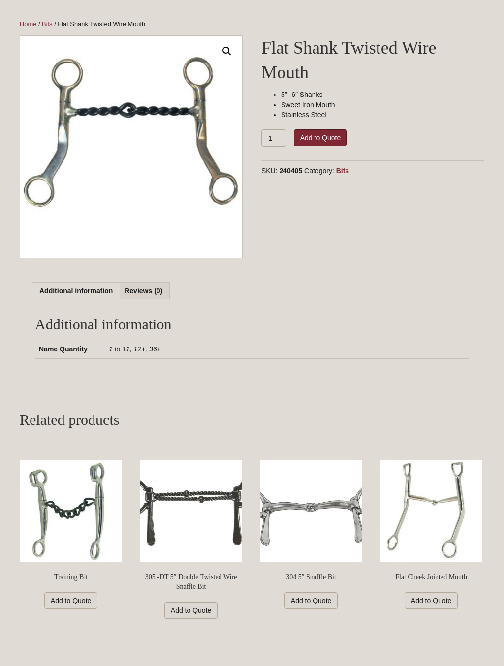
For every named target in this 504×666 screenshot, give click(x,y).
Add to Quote (320, 138)
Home (28, 24)
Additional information (76, 291)
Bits (47, 24)
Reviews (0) (143, 291)
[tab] (76, 290)
